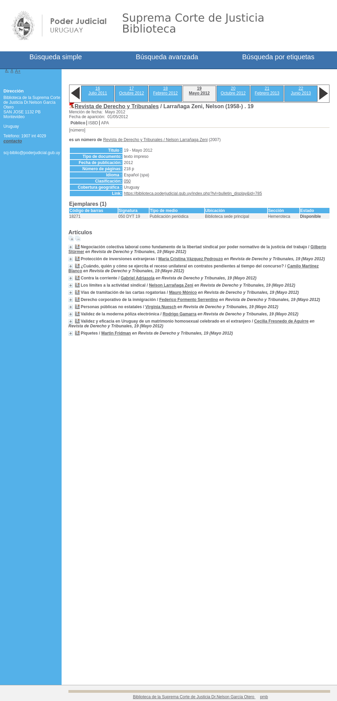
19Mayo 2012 (199, 91)
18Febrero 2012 (165, 91)
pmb (264, 696)
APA (105, 123)
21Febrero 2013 (267, 91)
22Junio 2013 (301, 91)
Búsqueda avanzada (167, 57)
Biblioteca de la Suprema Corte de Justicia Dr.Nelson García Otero (194, 696)
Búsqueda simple (55, 57)
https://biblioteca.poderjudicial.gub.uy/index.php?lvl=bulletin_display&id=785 (193, 193)
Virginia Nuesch (160, 306)
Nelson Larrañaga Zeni (187, 139)
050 (127, 181)
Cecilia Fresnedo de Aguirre (281, 321)
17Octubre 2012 (131, 91)
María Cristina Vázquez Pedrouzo (190, 258)
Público (77, 123)
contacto (12, 140)
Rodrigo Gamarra (179, 314)
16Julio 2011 (97, 91)
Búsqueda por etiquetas (278, 57)
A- (7, 70)
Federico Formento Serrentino (188, 299)
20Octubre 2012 (233, 91)
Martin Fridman (116, 333)
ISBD (93, 123)
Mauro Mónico (183, 292)
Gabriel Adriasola (138, 278)
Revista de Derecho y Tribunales (117, 106)
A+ (18, 71)
